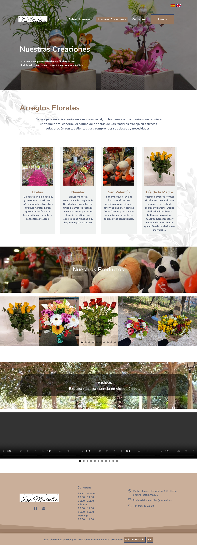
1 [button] (82, 342)
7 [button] (104, 342)
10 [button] (115, 342)
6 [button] (100, 342)
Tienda (162, 19)
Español (173, 5)
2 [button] (85, 342)
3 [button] (89, 342)
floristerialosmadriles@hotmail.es (152, 500)
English (178, 5)
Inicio (58, 19)
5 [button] (97, 342)
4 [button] (93, 342)
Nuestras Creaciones (111, 19)
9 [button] (111, 342)
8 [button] (108, 342)
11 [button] (117, 461)
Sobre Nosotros (80, 19)
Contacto (138, 19)
